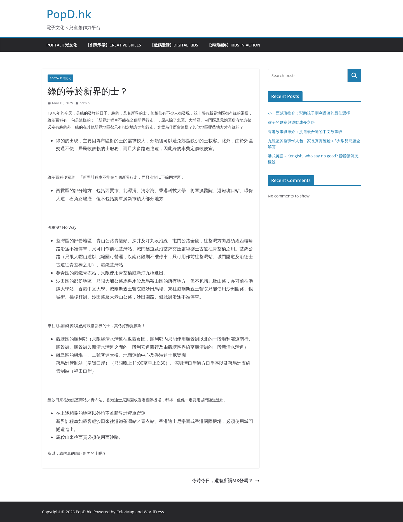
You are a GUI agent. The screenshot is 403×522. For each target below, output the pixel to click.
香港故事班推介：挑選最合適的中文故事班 (305, 131)
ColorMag (125, 511)
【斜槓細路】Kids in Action (233, 45)
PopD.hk (68, 14)
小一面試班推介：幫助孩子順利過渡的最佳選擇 (309, 113)
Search (354, 76)
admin (85, 103)
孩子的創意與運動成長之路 (291, 122)
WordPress (154, 511)
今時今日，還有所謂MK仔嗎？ (225, 480)
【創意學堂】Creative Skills (113, 45)
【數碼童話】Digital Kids (174, 45)
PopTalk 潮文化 (61, 45)
